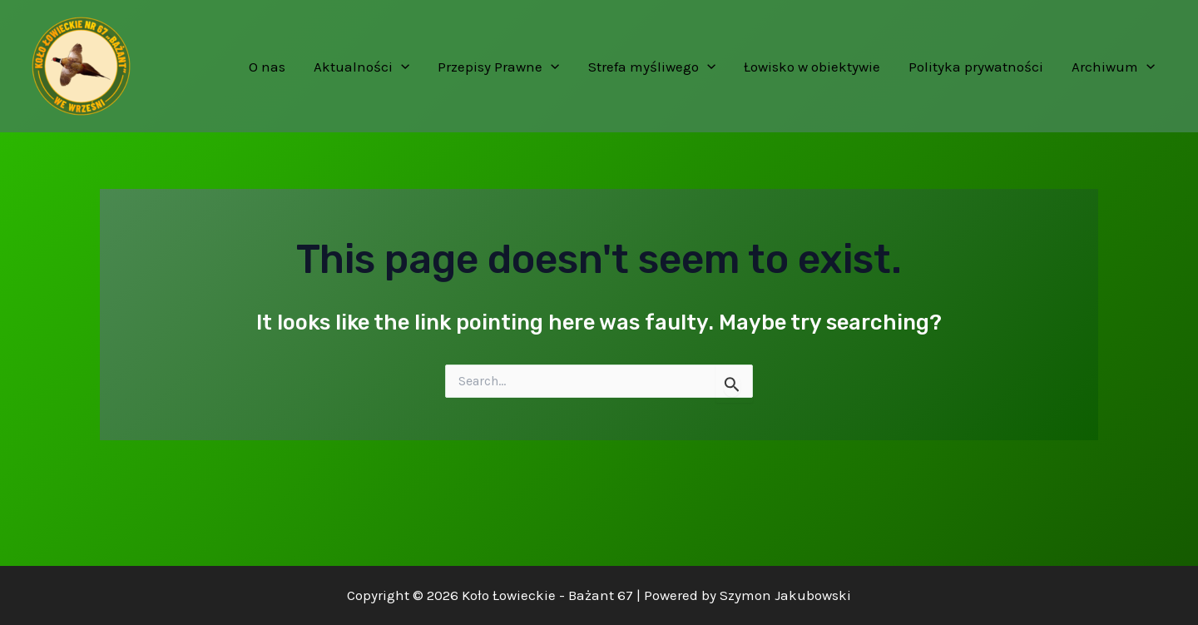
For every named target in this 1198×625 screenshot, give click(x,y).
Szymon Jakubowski (785, 595)
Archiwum (1113, 66)
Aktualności (361, 66)
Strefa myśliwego (651, 66)
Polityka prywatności (975, 66)
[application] (401, 66)
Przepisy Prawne (498, 66)
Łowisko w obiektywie (812, 66)
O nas (267, 66)
